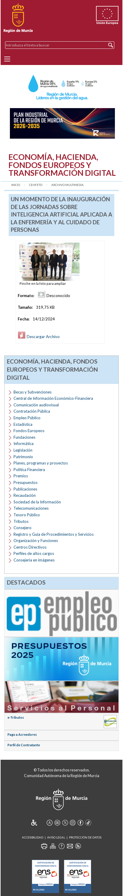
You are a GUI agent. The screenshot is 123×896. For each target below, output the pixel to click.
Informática (24, 443)
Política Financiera (29, 469)
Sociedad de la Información (37, 502)
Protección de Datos (85, 837)
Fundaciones (24, 437)
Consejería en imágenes (34, 560)
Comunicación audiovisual (36, 404)
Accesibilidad (32, 837)
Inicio (15, 185)
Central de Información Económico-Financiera (53, 398)
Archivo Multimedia (67, 185)
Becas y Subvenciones (33, 392)
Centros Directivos (30, 547)
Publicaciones (25, 489)
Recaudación (25, 495)
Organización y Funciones (36, 540)
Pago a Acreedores (22, 734)
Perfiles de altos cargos (34, 553)
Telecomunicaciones (31, 508)
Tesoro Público (27, 514)
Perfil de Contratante (24, 745)
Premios (21, 475)
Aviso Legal (56, 837)
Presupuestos (26, 482)
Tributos (21, 521)
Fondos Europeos (29, 430)
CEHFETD (35, 185)
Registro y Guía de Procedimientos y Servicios (54, 534)
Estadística (23, 424)
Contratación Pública (32, 411)
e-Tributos (16, 717)
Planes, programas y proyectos (41, 463)
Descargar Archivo (39, 336)
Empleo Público (27, 417)
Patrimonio (23, 456)
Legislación (23, 450)
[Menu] (7, 59)
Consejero (23, 527)
